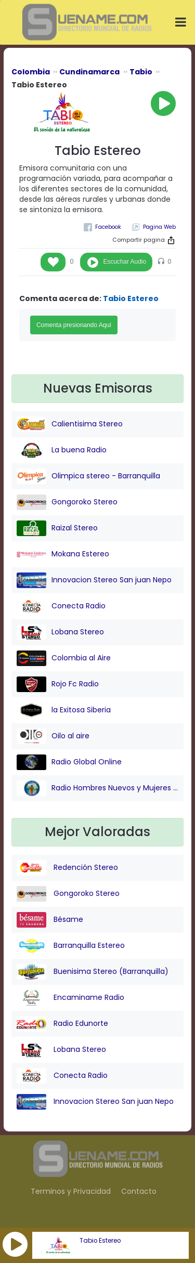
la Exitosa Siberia (64, 710)
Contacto (139, 1191)
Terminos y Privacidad (71, 1191)
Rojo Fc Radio (58, 684)
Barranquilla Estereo (71, 946)
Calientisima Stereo (70, 424)
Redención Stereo (67, 868)
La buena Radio (62, 450)
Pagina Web (159, 227)
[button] (15, 1244)
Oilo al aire (53, 736)
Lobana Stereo (60, 632)
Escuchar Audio (124, 261)
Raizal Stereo (57, 528)
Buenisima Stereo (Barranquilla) (92, 972)
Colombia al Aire (64, 658)
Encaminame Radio (70, 998)
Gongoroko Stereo (67, 502)
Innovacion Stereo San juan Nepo (94, 580)
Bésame (50, 920)
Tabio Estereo (100, 1240)
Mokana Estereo (63, 554)
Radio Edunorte (62, 1024)
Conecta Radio (61, 606)
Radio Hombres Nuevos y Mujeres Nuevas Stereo (97, 788)
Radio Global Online (69, 762)
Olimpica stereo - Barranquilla (88, 476)
